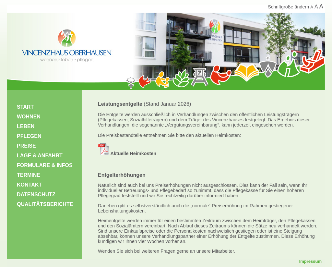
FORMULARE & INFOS (45, 165)
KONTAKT (29, 185)
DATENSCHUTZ (36, 194)
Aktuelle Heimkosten (127, 153)
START (25, 107)
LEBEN (25, 126)
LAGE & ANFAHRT (40, 155)
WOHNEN (29, 116)
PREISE (26, 146)
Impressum (310, 261)
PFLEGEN (29, 136)
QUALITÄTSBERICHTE (45, 204)
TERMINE (28, 175)
